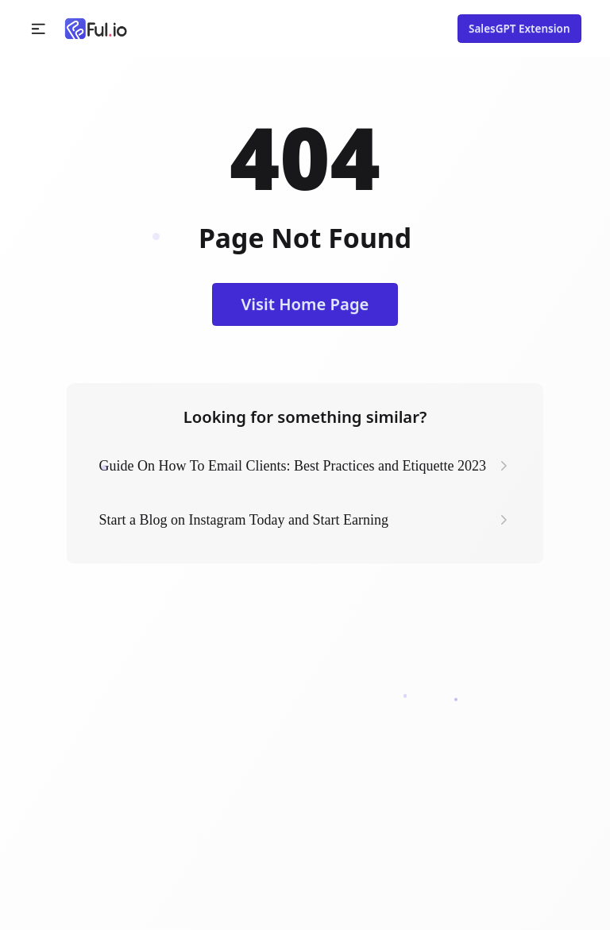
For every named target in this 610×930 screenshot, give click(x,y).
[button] (38, 29)
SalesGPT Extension (519, 28)
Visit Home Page (305, 304)
